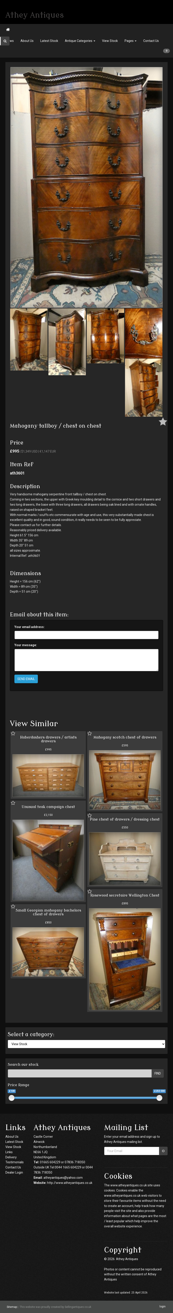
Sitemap (12, 1307)
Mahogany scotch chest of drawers (124, 737)
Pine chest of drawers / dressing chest (125, 819)
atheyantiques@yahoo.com (63, 1177)
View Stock (110, 41)
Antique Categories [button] (80, 41)
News (10, 41)
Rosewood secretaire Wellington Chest (124, 895)
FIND (158, 1073)
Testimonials (14, 1162)
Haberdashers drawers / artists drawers (48, 739)
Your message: (25, 645)
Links (9, 1152)
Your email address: (29, 627)
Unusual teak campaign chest (48, 807)
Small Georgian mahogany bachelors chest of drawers (48, 912)
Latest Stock (49, 41)
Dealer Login (14, 1172)
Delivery (11, 1157)
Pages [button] (131, 41)
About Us (27, 41)
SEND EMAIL (26, 679)
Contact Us (151, 41)
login (162, 1306)
